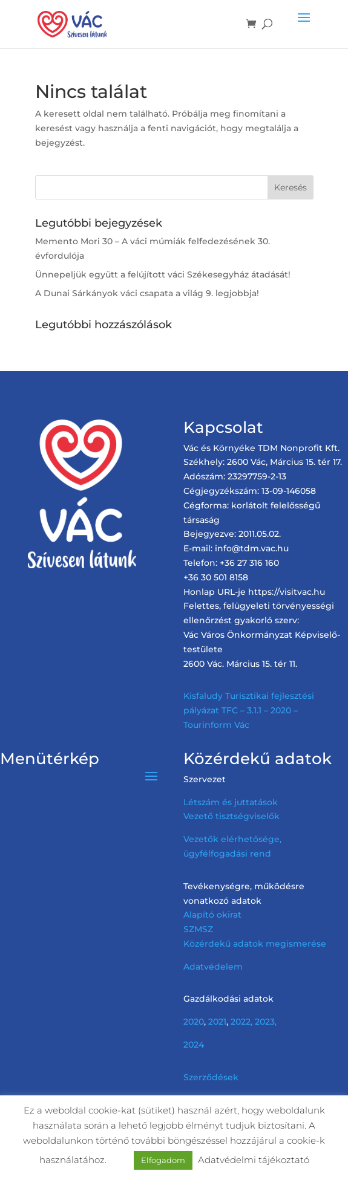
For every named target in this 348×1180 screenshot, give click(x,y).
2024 (193, 1044)
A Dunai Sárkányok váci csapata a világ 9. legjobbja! (147, 293)
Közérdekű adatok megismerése (254, 943)
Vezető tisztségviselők (231, 816)
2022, (241, 1021)
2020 (193, 1021)
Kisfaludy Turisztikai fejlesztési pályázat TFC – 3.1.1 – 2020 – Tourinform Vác (248, 710)
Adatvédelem (213, 966)
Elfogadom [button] (163, 1160)
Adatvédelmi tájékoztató (253, 1159)
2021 (217, 1021)
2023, (266, 1021)
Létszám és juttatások (230, 802)
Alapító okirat (212, 914)
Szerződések (210, 1077)
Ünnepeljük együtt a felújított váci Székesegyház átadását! (163, 274)
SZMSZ (198, 929)
